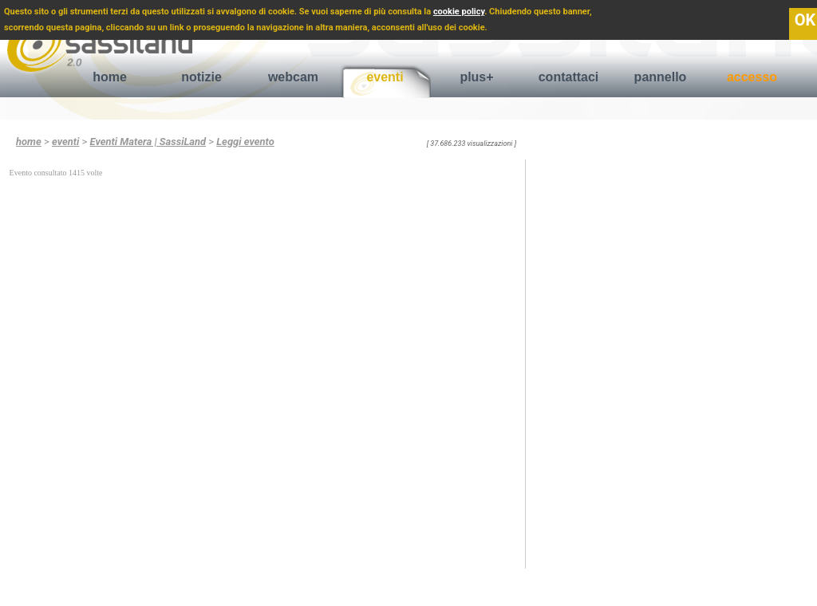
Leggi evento (245, 142)
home (110, 77)
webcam (293, 77)
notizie (201, 77)
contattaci (569, 77)
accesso (752, 77)
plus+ (476, 77)
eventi (384, 77)
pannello (660, 77)
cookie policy (458, 11)
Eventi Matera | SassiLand (148, 142)
